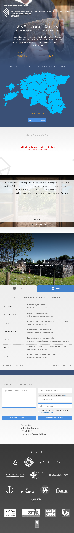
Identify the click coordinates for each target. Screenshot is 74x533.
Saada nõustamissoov (37, 120)
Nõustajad (25, 12)
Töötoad (42, 12)
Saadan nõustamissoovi (55, 418)
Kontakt (67, 12)
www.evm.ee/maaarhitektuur (33, 434)
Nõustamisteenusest (54, 12)
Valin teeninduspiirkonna (19, 418)
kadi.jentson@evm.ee (30, 428)
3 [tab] (41, 224)
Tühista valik (40, 113)
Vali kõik (32, 113)
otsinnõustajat (21, 54)
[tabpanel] (37, 201)
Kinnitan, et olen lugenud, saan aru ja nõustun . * (53, 411)
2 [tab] (36, 224)
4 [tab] (45, 224)
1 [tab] (32, 224)
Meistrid (34, 12)
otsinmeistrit (52, 54)
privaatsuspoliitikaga (47, 412)
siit (65, 395)
